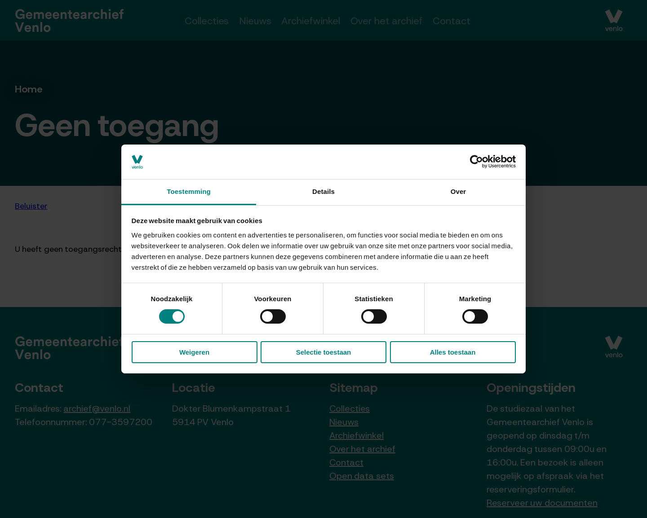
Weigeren (194, 352)
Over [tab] (458, 191)
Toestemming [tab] (189, 191)
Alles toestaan (453, 352)
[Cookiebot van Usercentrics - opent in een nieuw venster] (476, 161)
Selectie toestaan (323, 352)
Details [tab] (323, 191)
